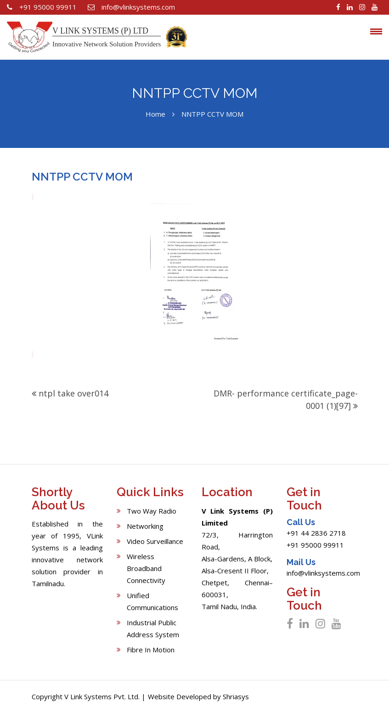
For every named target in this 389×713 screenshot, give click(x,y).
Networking (145, 526)
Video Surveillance (155, 541)
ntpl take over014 (73, 393)
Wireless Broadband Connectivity (146, 568)
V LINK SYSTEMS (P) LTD (100, 30)
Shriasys (236, 696)
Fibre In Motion (151, 649)
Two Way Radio (151, 510)
